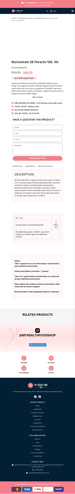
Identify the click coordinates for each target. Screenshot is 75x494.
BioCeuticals (40, 18)
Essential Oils (37, 423)
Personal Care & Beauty (37, 426)
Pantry (38, 406)
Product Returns (37, 446)
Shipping (37, 449)
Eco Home (38, 420)
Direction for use (47, 166)
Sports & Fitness (37, 430)
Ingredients (31, 166)
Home (14, 18)
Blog (37, 443)
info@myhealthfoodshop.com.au (39, 473)
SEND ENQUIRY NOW (37, 158)
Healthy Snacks (37, 416)
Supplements (37, 409)
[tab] (18, 167)
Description (18, 166)
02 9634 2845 (39, 470)
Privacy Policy (37, 456)
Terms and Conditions (37, 453)
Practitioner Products (25, 18)
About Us (37, 439)
